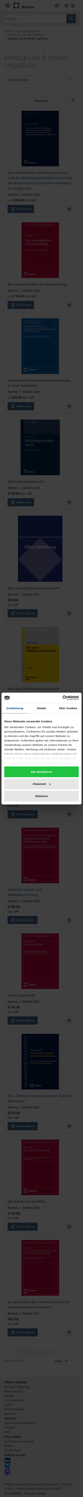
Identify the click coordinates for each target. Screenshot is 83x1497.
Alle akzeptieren (41, 771)
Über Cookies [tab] (68, 708)
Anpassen (42, 783)
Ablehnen (41, 795)
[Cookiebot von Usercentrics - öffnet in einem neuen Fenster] (62, 697)
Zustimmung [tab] (14, 708)
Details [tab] (41, 708)
